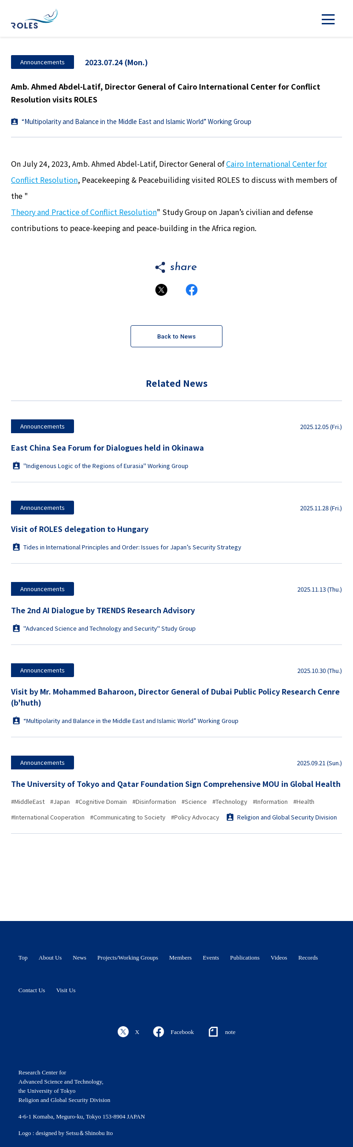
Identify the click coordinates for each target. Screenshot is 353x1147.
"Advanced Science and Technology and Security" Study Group (104, 628)
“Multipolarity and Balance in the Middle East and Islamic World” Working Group (136, 121)
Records (308, 957)
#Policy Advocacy (195, 817)
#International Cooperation (48, 817)
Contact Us (31, 990)
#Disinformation (154, 801)
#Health (303, 801)
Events (211, 957)
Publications (245, 957)
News (79, 957)
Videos (279, 957)
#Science (194, 801)
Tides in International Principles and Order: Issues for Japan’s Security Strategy (127, 546)
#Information (270, 801)
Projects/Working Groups (127, 957)
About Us (50, 957)
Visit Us (65, 990)
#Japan (60, 801)
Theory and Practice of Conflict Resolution (84, 211)
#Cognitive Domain (101, 801)
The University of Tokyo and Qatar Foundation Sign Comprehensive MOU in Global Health (176, 783)
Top (23, 957)
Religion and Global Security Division (282, 817)
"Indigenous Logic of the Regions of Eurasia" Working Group (100, 465)
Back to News (176, 336)
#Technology (229, 801)
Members (180, 957)
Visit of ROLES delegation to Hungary (79, 528)
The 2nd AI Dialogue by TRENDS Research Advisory (103, 610)
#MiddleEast (28, 801)
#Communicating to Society (127, 817)
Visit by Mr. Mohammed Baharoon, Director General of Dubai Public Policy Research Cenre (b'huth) (175, 697)
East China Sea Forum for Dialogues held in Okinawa (107, 447)
